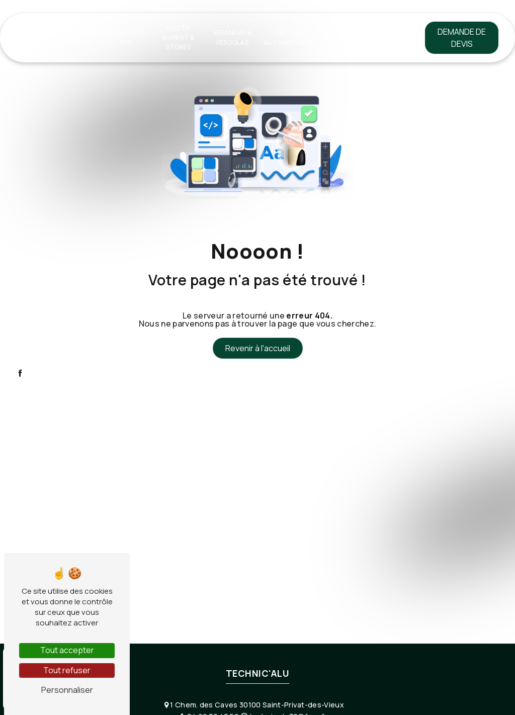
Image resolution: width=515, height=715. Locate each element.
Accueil (31, 37)
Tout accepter (67, 650)
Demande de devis (462, 37)
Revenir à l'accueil (257, 348)
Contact (386, 37)
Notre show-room (342, 37)
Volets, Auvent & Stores (178, 37)
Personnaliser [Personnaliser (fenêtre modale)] (67, 689)
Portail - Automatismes (289, 37)
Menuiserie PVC (126, 37)
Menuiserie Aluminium (76, 37)
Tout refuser (67, 670)
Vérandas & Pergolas (232, 37)
